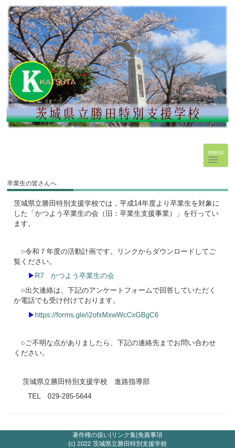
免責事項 (150, 434)
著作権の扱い (91, 434)
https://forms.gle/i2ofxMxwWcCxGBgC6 (97, 315)
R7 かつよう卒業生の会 (74, 275)
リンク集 (123, 434)
